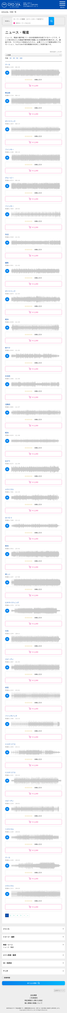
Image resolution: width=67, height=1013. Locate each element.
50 (17, 58)
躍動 (7, 262)
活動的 (7, 404)
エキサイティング (12, 602)
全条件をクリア (59, 990)
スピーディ (9, 659)
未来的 (7, 376)
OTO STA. (5, 12)
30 (14, 58)
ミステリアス (10, 744)
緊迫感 (7, 93)
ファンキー (9, 149)
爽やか (7, 347)
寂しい (7, 574)
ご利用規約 (33, 998)
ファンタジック (11, 716)
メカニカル (9, 489)
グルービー (9, 177)
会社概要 (33, 995)
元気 (7, 631)
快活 (7, 234)
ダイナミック (10, 121)
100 (21, 58)
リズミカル (9, 829)
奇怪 (7, 687)
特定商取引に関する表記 (33, 1000)
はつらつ (8, 517)
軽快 (7, 319)
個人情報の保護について (33, 1003)
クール (7, 64)
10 (10, 58)
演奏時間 (6, 978)
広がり (7, 461)
